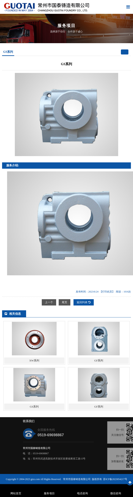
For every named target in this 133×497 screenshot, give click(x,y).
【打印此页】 (107, 291)
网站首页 (15, 493)
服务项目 (49, 493)
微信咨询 (115, 493)
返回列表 (83, 302)
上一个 (49, 302)
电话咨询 (82, 493)
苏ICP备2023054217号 (115, 479)
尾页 (64, 302)
